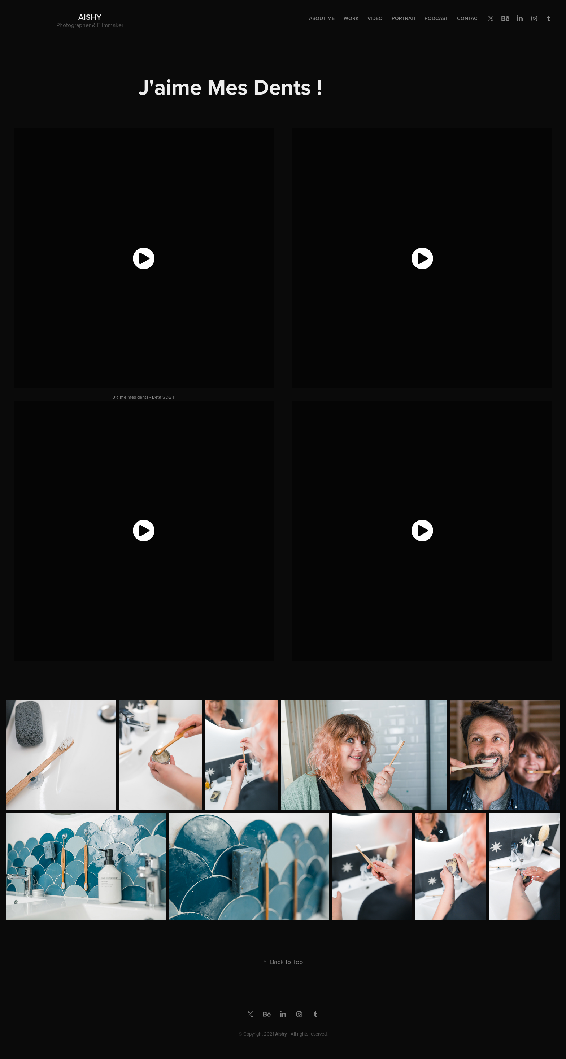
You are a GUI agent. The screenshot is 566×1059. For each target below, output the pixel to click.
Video (375, 18)
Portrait (404, 18)
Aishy (89, 17)
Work (351, 18)
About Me (322, 18)
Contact (468, 18)
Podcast (436, 18)
